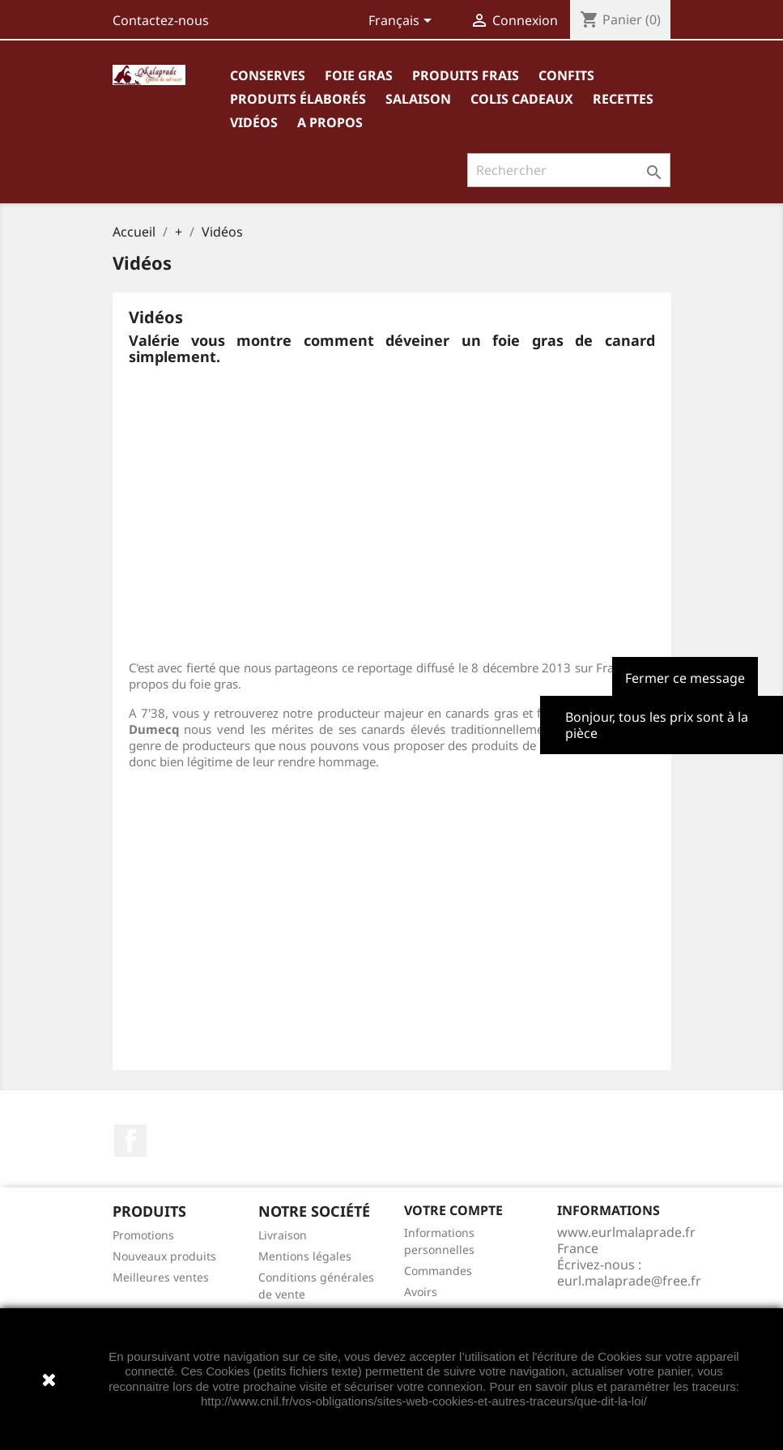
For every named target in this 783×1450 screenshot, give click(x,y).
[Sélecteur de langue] (402, 22)
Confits (566, 75)
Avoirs (420, 1291)
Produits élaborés (298, 99)
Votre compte (453, 1210)
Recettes (623, 99)
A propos (330, 122)
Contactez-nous (161, 20)
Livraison (282, 1235)
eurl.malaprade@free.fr (629, 1281)
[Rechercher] (568, 170)
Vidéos (254, 122)
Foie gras (359, 75)
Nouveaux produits (164, 1256)
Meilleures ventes (161, 1277)
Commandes (438, 1270)
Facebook (130, 1140)
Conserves (267, 75)
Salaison (418, 99)
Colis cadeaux (521, 99)
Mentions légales (304, 1256)
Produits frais (465, 75)
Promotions (143, 1235)
